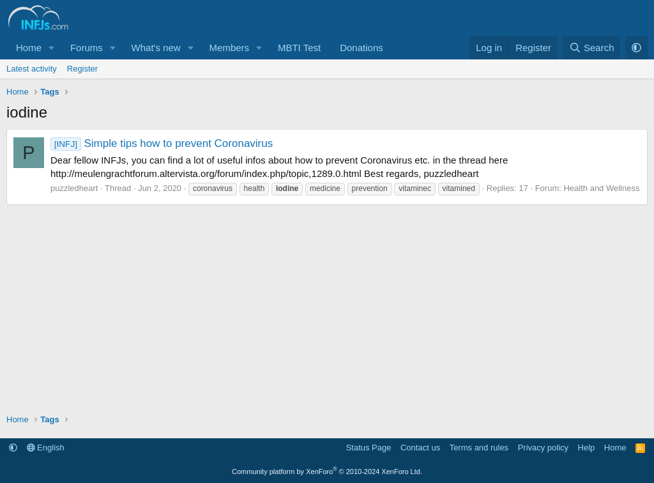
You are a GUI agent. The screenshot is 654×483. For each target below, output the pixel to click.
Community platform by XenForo (327, 471)
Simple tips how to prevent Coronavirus (161, 143)
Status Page (369, 447)
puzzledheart (74, 188)
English (46, 447)
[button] (52, 47)
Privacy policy (543, 447)
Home (29, 47)
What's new (156, 47)
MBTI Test (299, 47)
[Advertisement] (327, 300)
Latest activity (31, 68)
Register (82, 68)
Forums (86, 47)
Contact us (420, 447)
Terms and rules (479, 447)
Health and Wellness (601, 188)
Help (586, 447)
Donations (361, 47)
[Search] (592, 47)
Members (229, 47)
